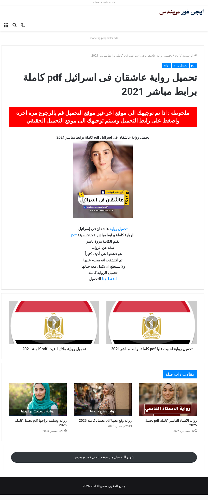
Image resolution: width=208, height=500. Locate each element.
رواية (166, 65)
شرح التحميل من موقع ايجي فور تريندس (104, 462)
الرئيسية (189, 55)
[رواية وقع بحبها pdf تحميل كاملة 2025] (103, 405)
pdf (177, 55)
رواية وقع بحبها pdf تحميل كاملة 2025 (105, 426)
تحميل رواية (180, 65)
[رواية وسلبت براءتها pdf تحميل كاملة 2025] (38, 405)
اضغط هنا (109, 279)
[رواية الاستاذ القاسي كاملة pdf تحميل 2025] (168, 405)
